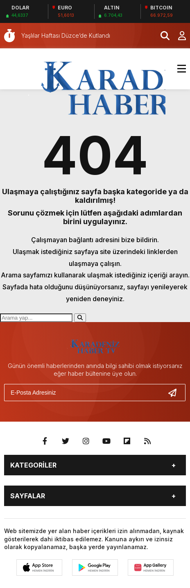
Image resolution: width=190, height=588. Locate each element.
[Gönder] (175, 392)
